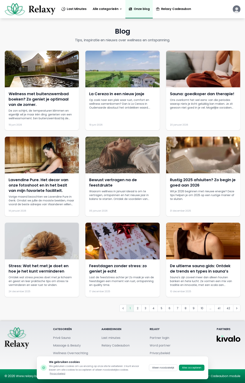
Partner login (159, 338)
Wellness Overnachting (70, 353)
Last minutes (110, 338)
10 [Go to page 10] (202, 308)
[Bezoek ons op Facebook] (122, 376)
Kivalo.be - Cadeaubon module (217, 376)
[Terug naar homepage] (17, 345)
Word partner (160, 345)
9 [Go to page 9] (193, 308)
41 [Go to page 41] (219, 308)
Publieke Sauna (64, 361)
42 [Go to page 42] (228, 308)
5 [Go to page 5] (161, 308)
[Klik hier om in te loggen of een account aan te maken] (236, 9)
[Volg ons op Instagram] (132, 376)
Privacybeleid (160, 353)
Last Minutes (74, 9)
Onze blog (139, 9)
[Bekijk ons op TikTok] (154, 376)
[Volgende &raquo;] (236, 308)
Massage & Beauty (67, 345)
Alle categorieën (107, 9)
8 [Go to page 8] (185, 308)
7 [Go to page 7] (177, 308)
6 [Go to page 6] (169, 308)
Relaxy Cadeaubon (173, 9)
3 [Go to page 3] (145, 308)
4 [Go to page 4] (153, 308)
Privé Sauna (61, 338)
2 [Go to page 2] (137, 308)
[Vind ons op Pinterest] (143, 376)
